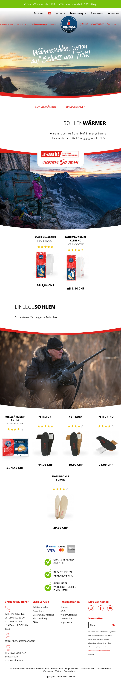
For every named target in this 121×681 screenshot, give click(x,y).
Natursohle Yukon (60, 478)
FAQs (35, 622)
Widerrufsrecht (68, 614)
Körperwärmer (71, 668)
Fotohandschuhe (71, 671)
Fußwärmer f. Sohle (15, 418)
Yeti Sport (45, 416)
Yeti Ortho (106, 416)
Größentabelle (40, 607)
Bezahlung (38, 611)
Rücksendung (40, 618)
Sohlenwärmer (45, 237)
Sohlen (45, 106)
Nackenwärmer (87, 668)
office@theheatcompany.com (20, 640)
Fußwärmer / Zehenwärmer (21, 668)
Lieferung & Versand (43, 614)
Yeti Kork (75, 416)
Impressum (66, 622)
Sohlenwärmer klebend (76, 239)
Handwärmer (57, 668)
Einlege (75, 106)
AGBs (63, 611)
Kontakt (64, 607)
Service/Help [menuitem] (77, 13)
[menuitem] (97, 13)
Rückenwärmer (103, 668)
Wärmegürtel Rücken (52, 671)
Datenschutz (67, 618)
